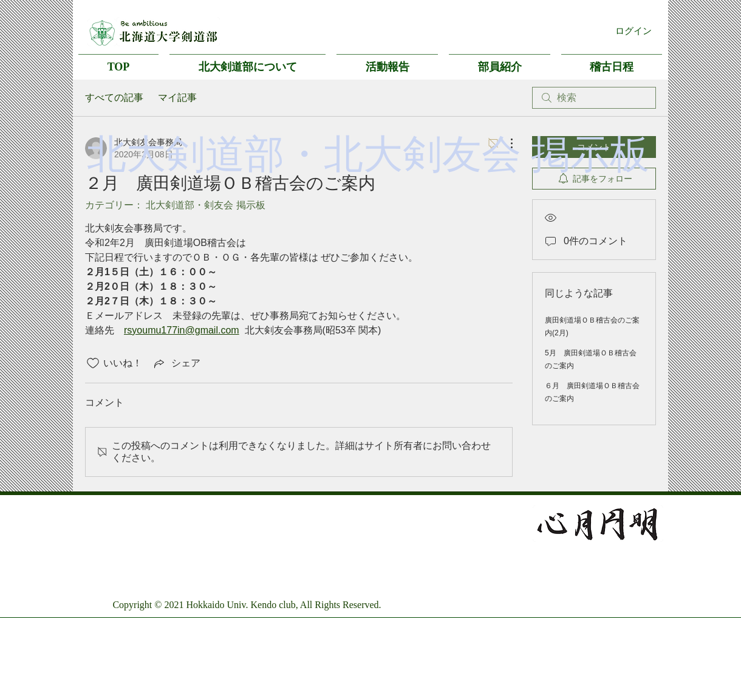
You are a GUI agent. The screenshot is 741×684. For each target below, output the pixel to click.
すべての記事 (114, 97)
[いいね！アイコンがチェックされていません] (93, 363)
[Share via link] (176, 363)
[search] (594, 98)
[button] (247, 61)
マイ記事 (177, 97)
